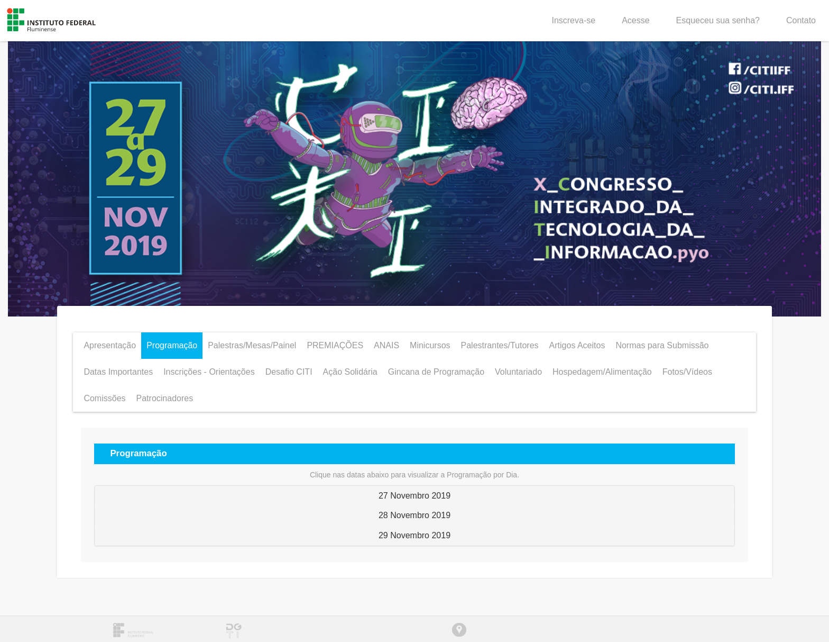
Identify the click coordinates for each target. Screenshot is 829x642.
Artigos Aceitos (577, 345)
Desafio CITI (288, 371)
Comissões (104, 398)
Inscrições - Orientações (209, 371)
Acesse (635, 20)
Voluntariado (518, 371)
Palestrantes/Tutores (500, 345)
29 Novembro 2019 (414, 535)
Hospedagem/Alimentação (602, 371)
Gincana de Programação (436, 371)
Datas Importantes (118, 371)
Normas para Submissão (661, 345)
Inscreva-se (573, 20)
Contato (801, 20)
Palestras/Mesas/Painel (252, 345)
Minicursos (430, 345)
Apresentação (110, 345)
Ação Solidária (350, 371)
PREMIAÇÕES (335, 345)
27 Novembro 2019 (414, 495)
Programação (171, 345)
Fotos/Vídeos (687, 371)
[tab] (414, 496)
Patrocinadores (165, 398)
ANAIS (386, 345)
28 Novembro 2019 (414, 515)
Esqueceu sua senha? (718, 20)
